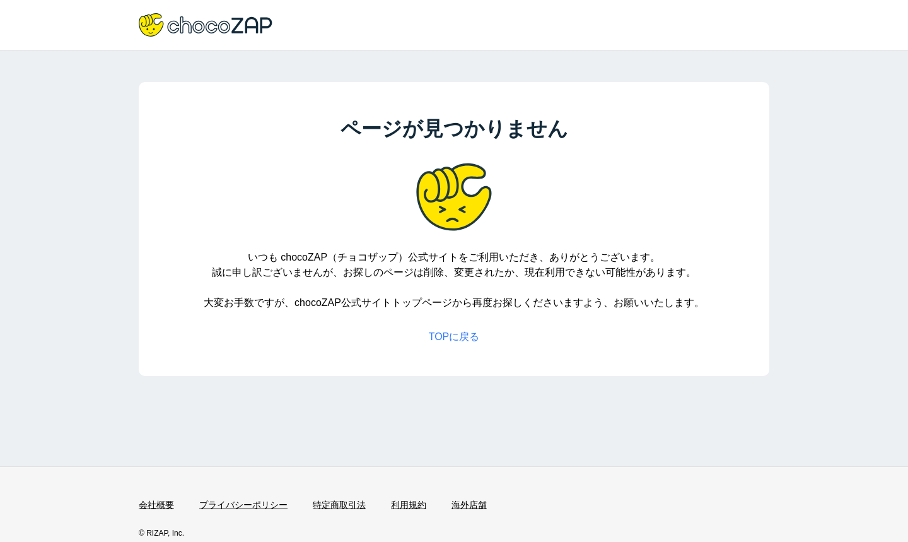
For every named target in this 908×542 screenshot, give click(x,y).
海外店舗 (469, 505)
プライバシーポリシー (243, 505)
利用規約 (408, 505)
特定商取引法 (339, 505)
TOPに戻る (454, 336)
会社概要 (156, 505)
